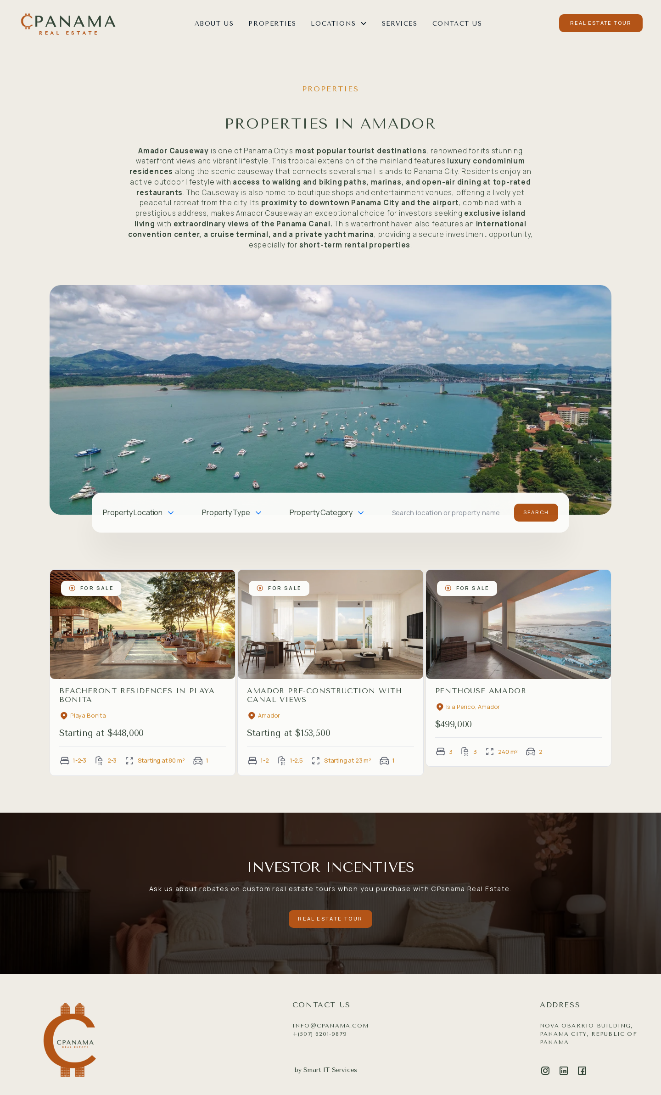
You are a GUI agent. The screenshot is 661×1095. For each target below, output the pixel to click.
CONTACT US (457, 23)
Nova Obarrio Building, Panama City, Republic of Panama (588, 1033)
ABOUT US (214, 23)
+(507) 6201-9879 (319, 1034)
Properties (272, 23)
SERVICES (400, 23)
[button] (339, 23)
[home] (68, 23)
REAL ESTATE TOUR (601, 22)
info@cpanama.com (330, 1025)
